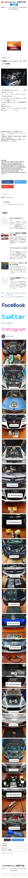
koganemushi (9, 197)
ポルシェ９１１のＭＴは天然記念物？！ (15, 296)
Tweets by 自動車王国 (7, 323)
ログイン (17, 204)
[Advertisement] (14, 25)
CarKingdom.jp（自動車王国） (14, 2)
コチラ (11, 106)
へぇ (8, 193)
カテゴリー (4, 848)
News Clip (4, 193)
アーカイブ (4, 843)
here (5, 173)
